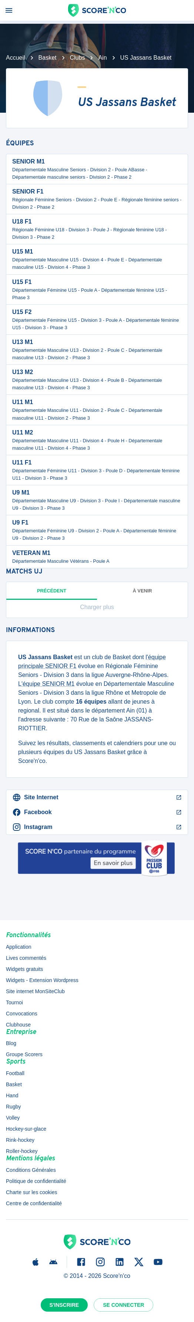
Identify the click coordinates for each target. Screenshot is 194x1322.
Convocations (21, 1014)
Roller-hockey (22, 1151)
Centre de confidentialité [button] (34, 1203)
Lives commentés (26, 958)
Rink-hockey (20, 1140)
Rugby (13, 1107)
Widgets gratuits (24, 969)
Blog (11, 1043)
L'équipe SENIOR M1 (46, 684)
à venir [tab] (142, 591)
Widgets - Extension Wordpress (42, 980)
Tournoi (14, 1002)
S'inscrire (64, 1305)
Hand (12, 1095)
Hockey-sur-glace (26, 1129)
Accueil (15, 57)
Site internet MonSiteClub (35, 991)
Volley (13, 1118)
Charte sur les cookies (31, 1192)
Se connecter (123, 1305)
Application (18, 947)
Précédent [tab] (51, 594)
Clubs (77, 57)
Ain (102, 57)
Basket (48, 57)
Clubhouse (18, 1025)
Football (15, 1073)
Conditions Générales (31, 1170)
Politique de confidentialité (36, 1181)
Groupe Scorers (24, 1054)
